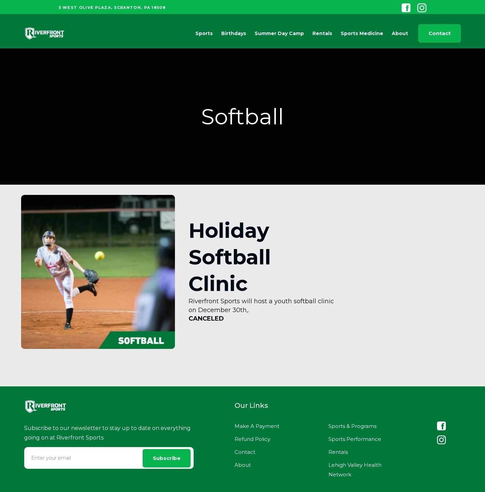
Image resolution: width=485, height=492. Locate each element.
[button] (202, 33)
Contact (440, 33)
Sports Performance (354, 439)
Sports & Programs (352, 426)
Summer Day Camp (279, 33)
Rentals (322, 33)
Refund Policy (252, 439)
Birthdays (233, 33)
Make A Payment (257, 426)
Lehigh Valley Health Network (355, 470)
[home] (44, 33)
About (243, 465)
